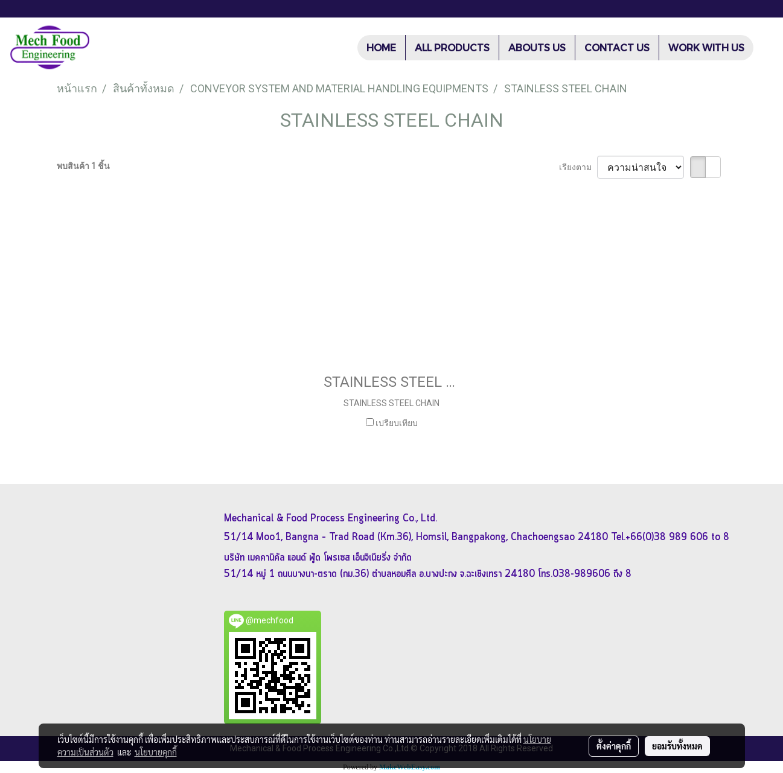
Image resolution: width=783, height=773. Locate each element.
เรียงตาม (578, 167)
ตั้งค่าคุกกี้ (613, 745)
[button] (764, 47)
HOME (381, 47)
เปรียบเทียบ (397, 423)
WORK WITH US (706, 47)
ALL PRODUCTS (452, 47)
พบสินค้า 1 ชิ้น (83, 166)
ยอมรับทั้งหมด (677, 745)
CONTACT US (617, 47)
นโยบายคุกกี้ (156, 751)
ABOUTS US (537, 47)
